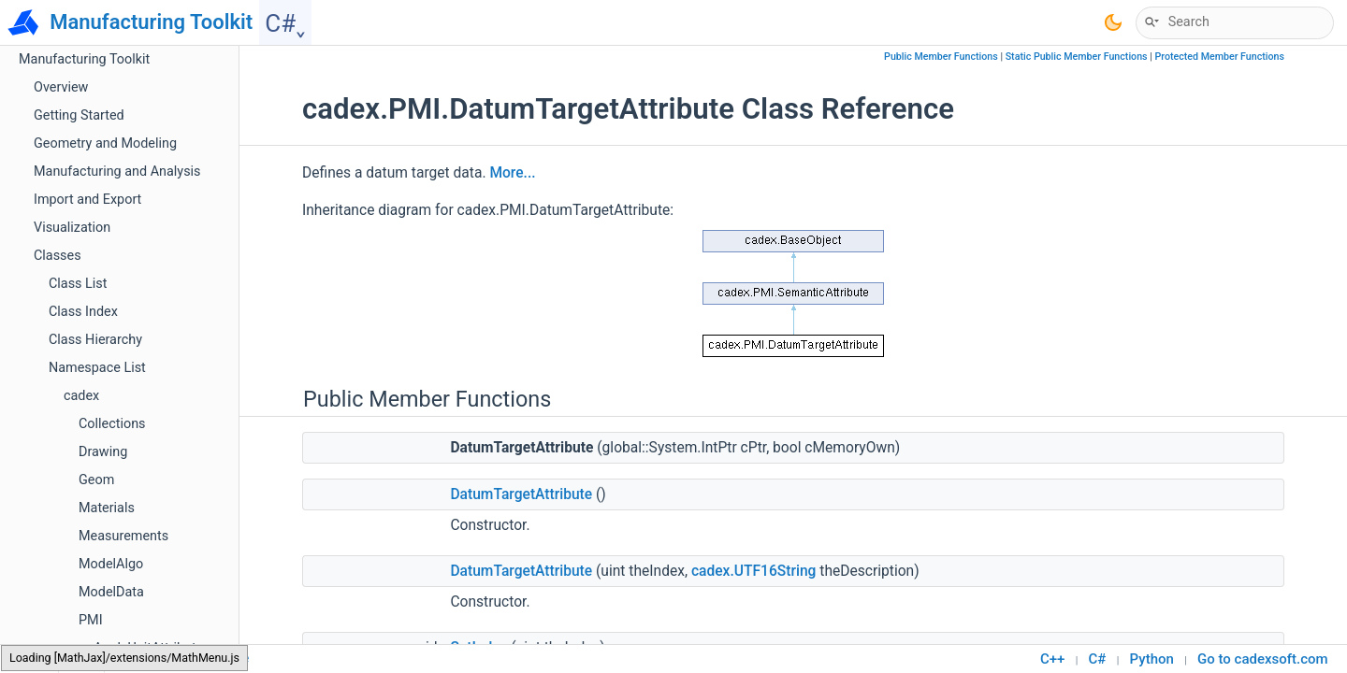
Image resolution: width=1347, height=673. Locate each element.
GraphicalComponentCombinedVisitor (207, 521)
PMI (91, 100)
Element (118, 437)
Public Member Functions (941, 56)
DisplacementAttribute (160, 409)
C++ (1052, 659)
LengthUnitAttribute (152, 605)
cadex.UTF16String (754, 571)
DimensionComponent (160, 381)
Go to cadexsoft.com (1262, 659)
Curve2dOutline (139, 213)
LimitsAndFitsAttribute (161, 633)
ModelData (111, 72)
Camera (117, 157)
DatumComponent (148, 269)
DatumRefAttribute (149, 297)
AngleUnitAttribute (148, 128)
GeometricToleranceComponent (189, 465)
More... (512, 173)
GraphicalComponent (157, 493)
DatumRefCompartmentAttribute (191, 325)
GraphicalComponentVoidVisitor (189, 577)
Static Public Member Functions (1077, 56)
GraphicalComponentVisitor (176, 549)
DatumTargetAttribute (159, 353)
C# (1098, 659)
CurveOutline (132, 241)
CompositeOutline (147, 185)
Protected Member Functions (1219, 56)
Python (1152, 659)
